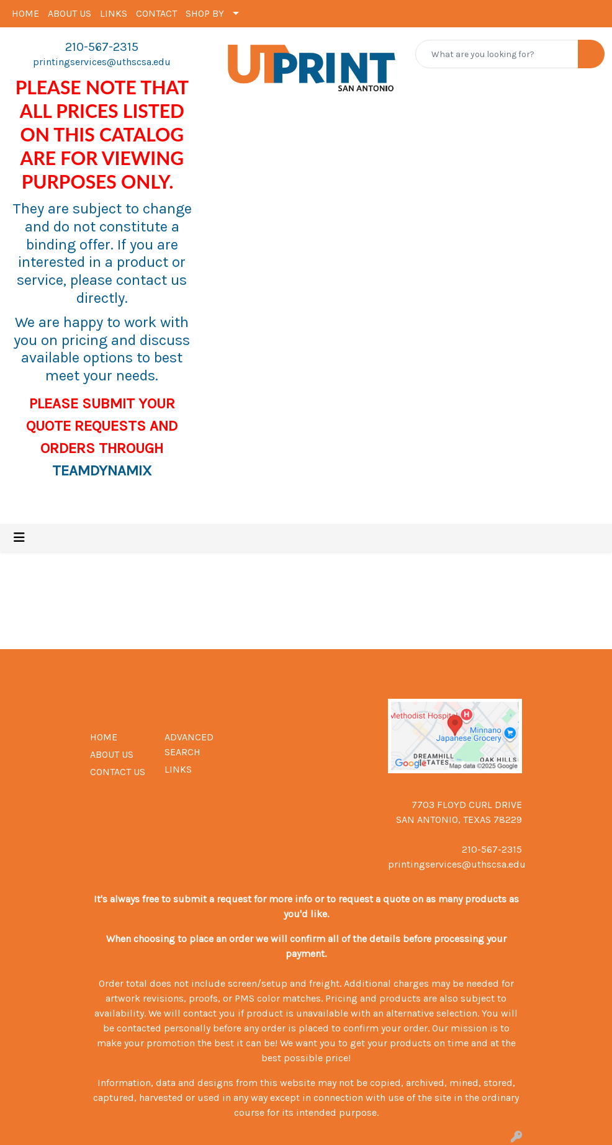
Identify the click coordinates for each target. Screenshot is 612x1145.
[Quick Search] (496, 54)
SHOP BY (205, 13)
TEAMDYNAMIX (101, 470)
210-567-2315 (101, 47)
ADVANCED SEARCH (189, 744)
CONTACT (156, 13)
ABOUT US (69, 13)
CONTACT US (117, 772)
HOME (25, 13)
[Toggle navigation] (19, 538)
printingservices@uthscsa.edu (102, 62)
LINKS (113, 13)
